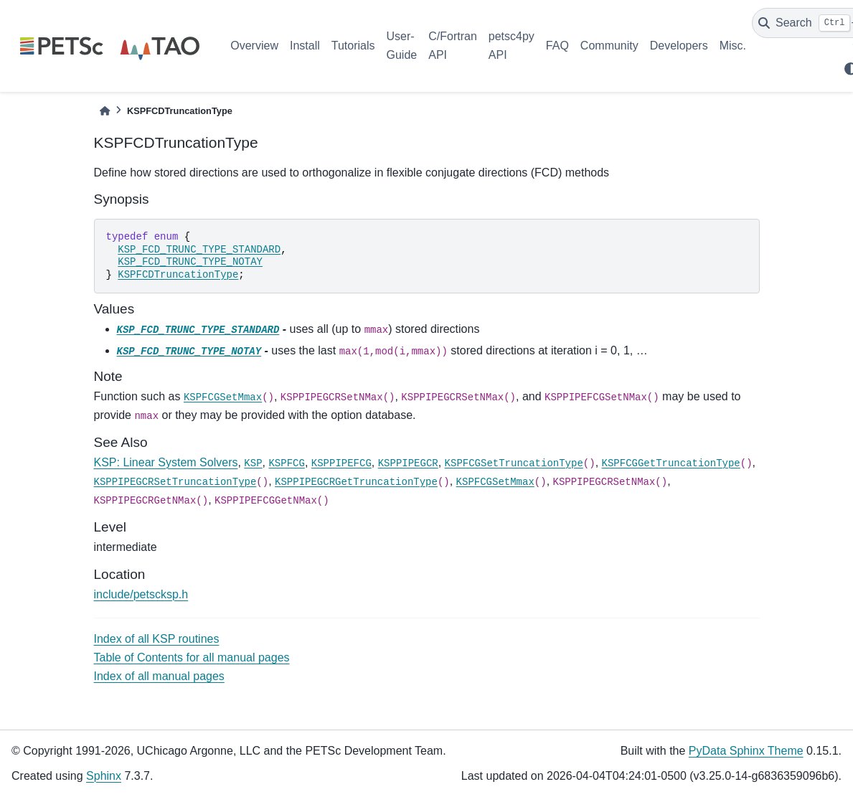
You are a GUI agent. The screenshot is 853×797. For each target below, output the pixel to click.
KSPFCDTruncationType (178, 274)
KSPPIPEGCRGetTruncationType (356, 482)
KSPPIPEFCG (341, 463)
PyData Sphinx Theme (746, 751)
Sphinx (103, 776)
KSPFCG (286, 463)
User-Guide (402, 45)
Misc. (733, 45)
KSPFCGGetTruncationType (671, 463)
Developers (679, 45)
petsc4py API (511, 45)
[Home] (105, 110)
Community (609, 45)
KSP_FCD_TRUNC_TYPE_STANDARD (199, 249)
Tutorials (353, 45)
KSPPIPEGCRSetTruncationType (175, 482)
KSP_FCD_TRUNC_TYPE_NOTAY (190, 262)
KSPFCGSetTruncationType (514, 463)
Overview (254, 45)
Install (305, 45)
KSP (253, 463)
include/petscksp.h (141, 594)
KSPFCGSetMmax (223, 397)
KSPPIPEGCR (408, 463)
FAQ (557, 45)
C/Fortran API (452, 45)
